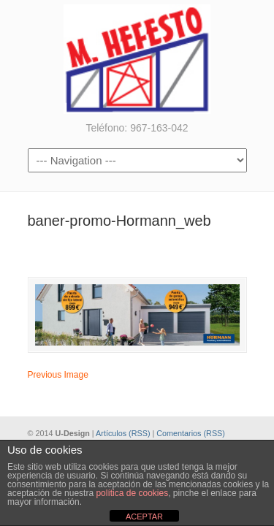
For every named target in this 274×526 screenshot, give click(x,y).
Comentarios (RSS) (190, 433)
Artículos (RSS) (123, 433)
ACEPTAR (144, 516)
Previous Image (58, 375)
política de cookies (132, 493)
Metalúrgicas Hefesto (137, 59)
